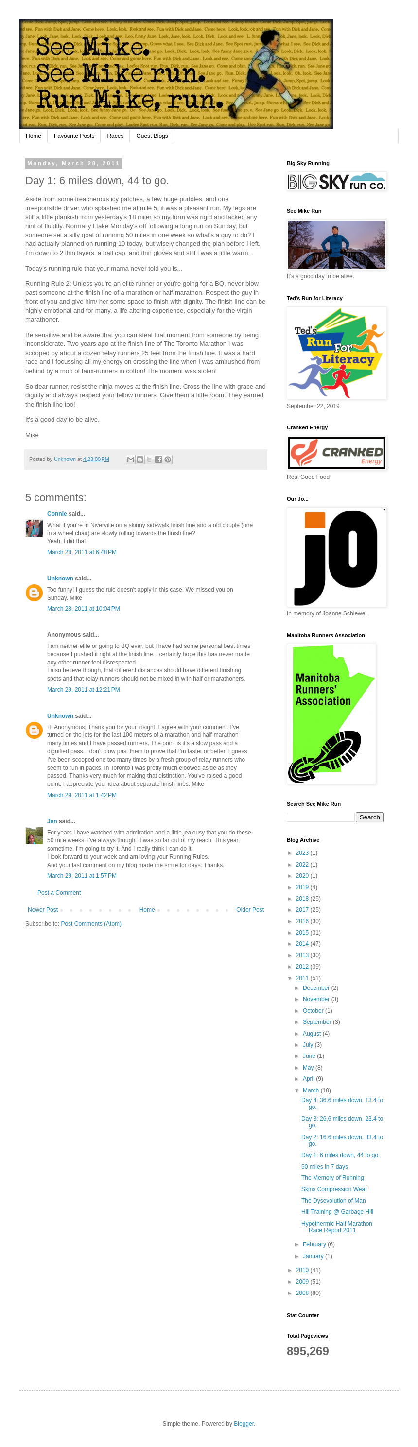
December (317, 988)
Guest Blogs (152, 136)
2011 (303, 978)
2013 (303, 955)
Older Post (250, 909)
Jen (52, 821)
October (314, 1010)
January (314, 1256)
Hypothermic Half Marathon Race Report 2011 (336, 1227)
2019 (303, 887)
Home (33, 136)
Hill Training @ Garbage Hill (337, 1212)
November (317, 999)
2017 (303, 909)
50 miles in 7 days (324, 1166)
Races (115, 136)
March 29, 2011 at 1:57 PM (82, 875)
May (309, 1067)
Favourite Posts (74, 136)
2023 (303, 853)
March (312, 1090)
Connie (57, 514)
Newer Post (43, 909)
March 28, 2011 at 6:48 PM (82, 552)
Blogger (244, 1423)
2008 (303, 1293)
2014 (303, 943)
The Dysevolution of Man (333, 1200)
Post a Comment (59, 892)
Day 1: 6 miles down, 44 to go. (340, 1155)
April (309, 1078)
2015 (303, 932)
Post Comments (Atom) (91, 923)
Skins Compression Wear (334, 1189)
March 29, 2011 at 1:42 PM (82, 795)
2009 (303, 1281)
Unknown (60, 578)
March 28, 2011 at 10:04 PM (83, 608)
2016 (303, 921)
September (318, 1022)
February (315, 1244)
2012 (303, 966)
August (313, 1033)
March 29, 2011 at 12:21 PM (83, 689)
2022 (303, 864)
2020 (303, 875)
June (310, 1056)
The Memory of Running (332, 1178)
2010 (303, 1270)
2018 (303, 898)
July (309, 1044)
